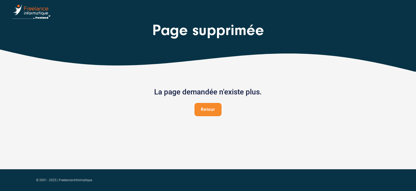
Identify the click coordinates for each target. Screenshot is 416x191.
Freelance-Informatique (75, 180)
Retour (208, 109)
